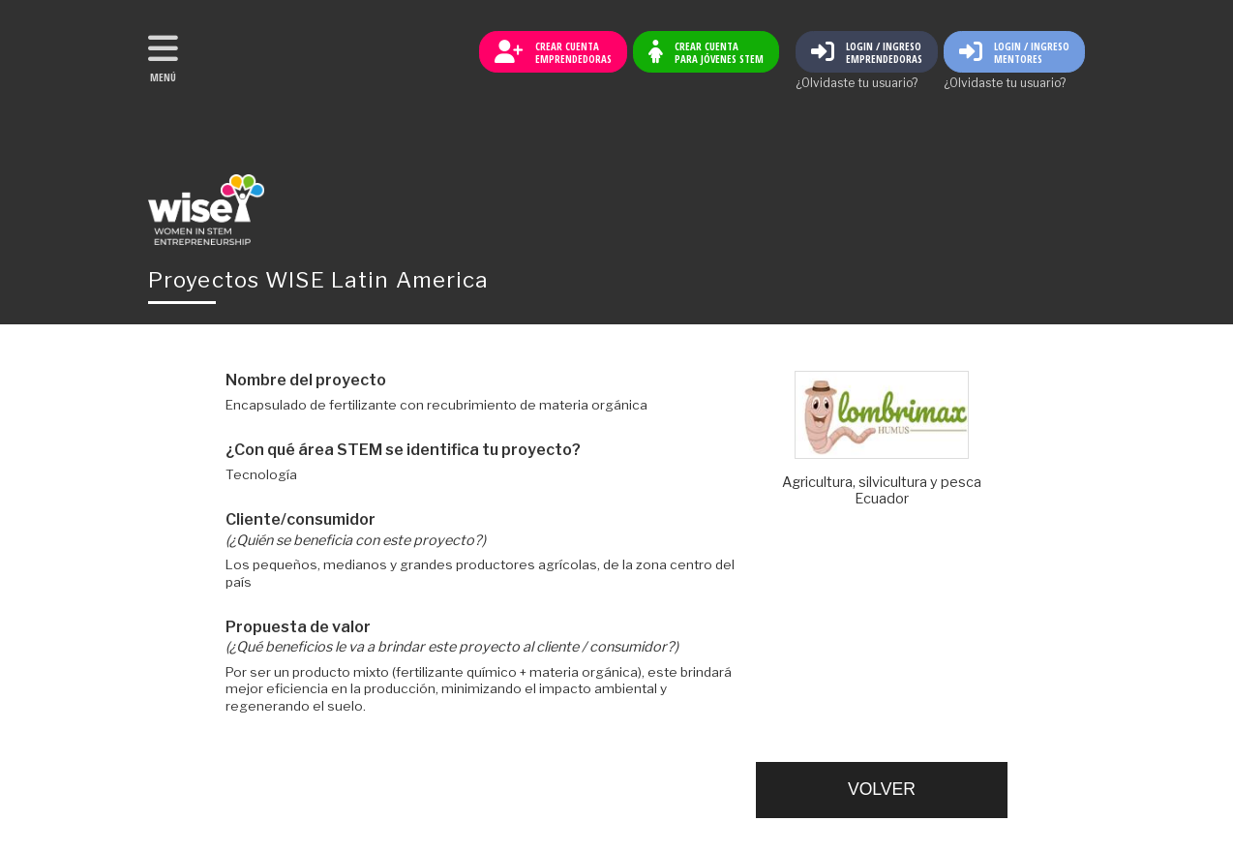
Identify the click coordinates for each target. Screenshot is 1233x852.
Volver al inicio (206, 209)
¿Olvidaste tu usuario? (856, 83)
